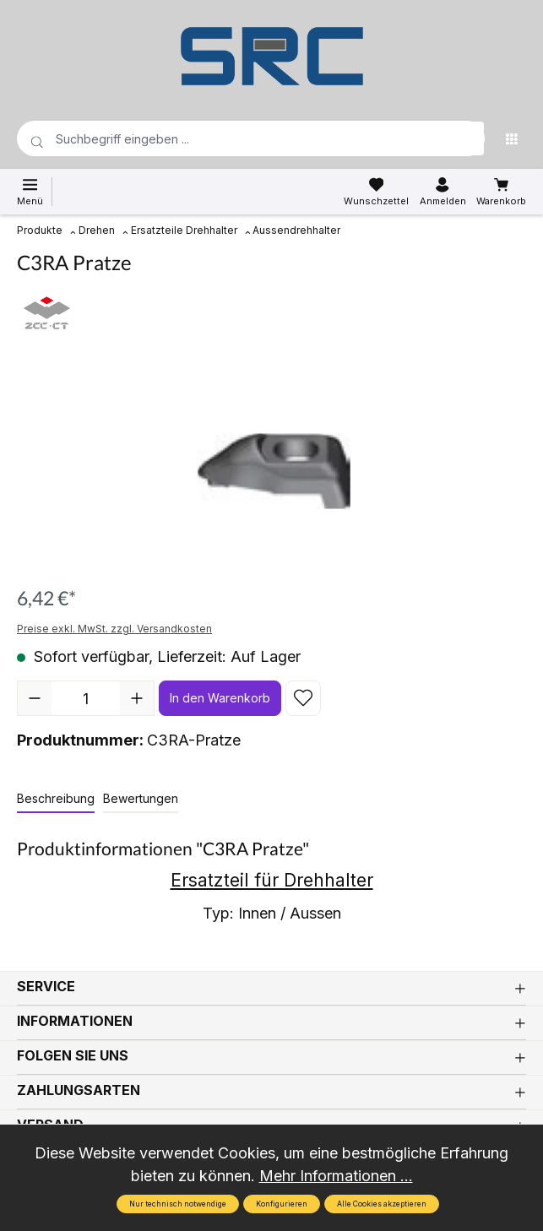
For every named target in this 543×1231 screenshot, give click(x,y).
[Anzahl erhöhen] (137, 698)
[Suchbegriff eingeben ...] (224, 138)
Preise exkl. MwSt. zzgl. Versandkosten (114, 628)
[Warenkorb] (501, 191)
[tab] (56, 799)
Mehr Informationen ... (336, 1176)
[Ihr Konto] (443, 191)
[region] (271, 472)
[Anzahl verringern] (35, 698)
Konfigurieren (281, 1204)
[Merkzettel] (376, 191)
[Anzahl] (86, 698)
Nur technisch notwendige (177, 1204)
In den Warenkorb (220, 698)
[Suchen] (467, 138)
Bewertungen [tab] (140, 798)
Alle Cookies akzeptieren (381, 1204)
